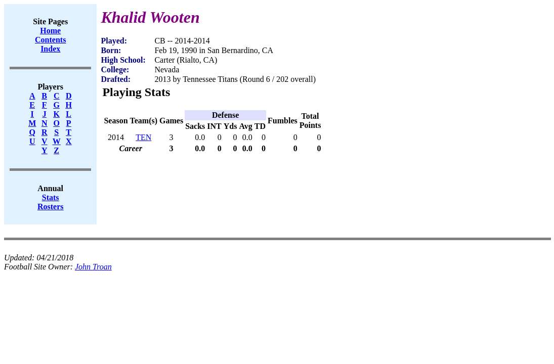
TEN (143, 137)
